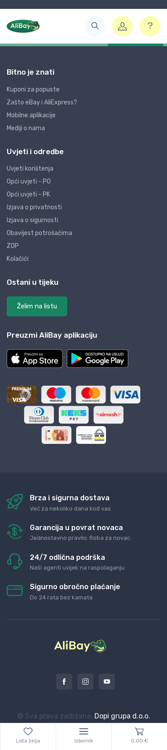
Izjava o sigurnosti (32, 220)
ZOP (13, 246)
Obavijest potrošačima (39, 233)
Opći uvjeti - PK (28, 194)
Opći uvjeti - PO (29, 181)
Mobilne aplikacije (31, 115)
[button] (95, 26)
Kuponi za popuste (33, 89)
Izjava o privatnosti (34, 207)
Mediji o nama (26, 128)
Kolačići (18, 259)
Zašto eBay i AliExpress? (42, 102)
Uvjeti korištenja (30, 168)
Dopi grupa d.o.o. (122, 716)
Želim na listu (37, 306)
